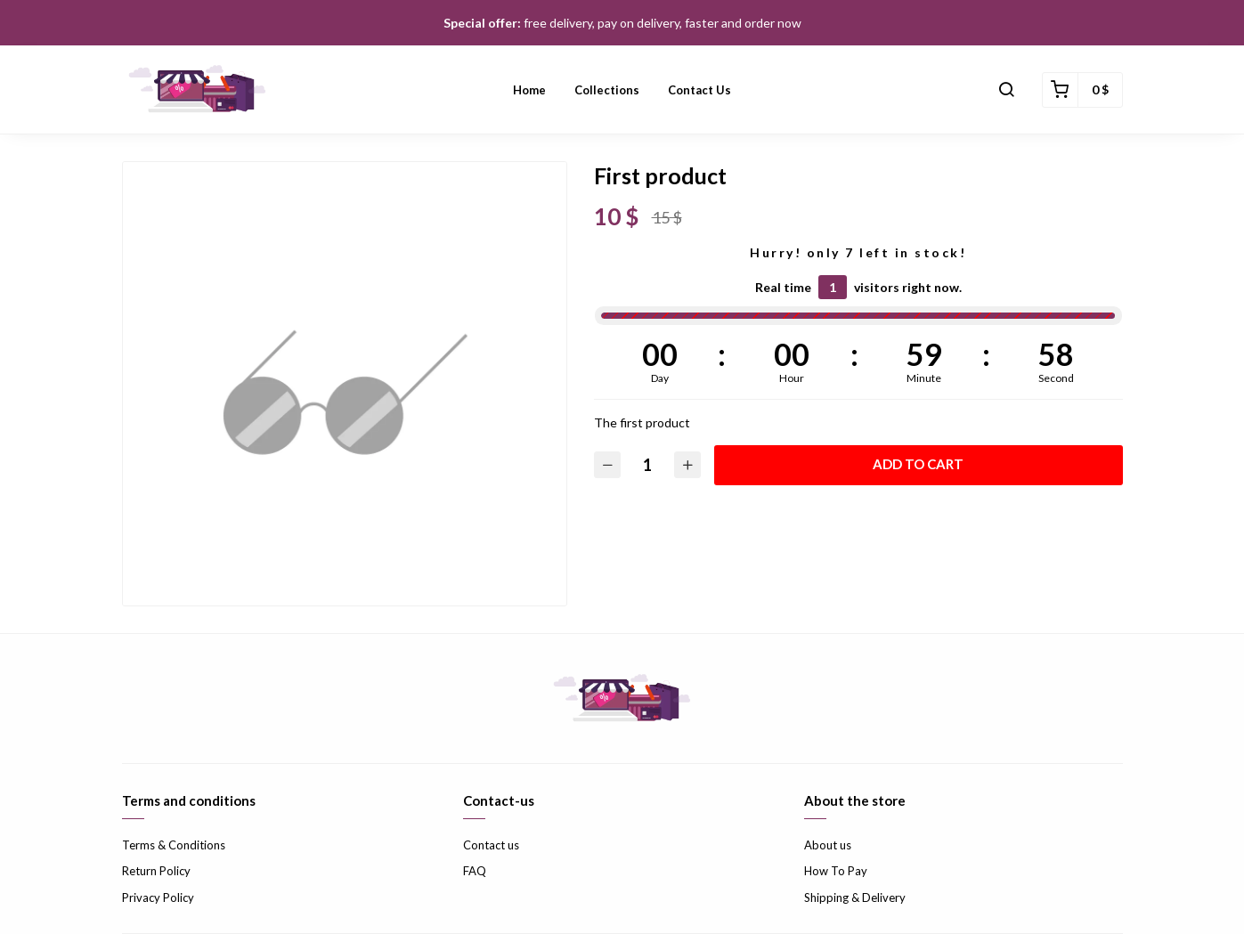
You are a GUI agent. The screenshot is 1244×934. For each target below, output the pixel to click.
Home (529, 90)
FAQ (474, 871)
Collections (606, 90)
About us (827, 845)
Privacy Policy (158, 897)
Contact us (699, 90)
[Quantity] (647, 465)
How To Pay (835, 871)
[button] (1006, 90)
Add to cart (918, 464)
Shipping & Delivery (855, 897)
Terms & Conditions (173, 845)
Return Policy (156, 871)
